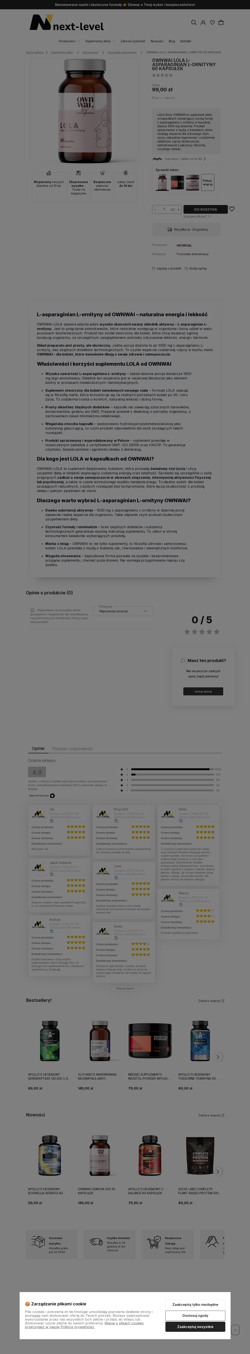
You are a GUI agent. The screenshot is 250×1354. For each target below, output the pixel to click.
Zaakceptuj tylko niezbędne (195, 1304)
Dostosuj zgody (195, 1315)
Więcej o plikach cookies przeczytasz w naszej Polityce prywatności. (84, 1325)
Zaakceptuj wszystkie (195, 1327)
